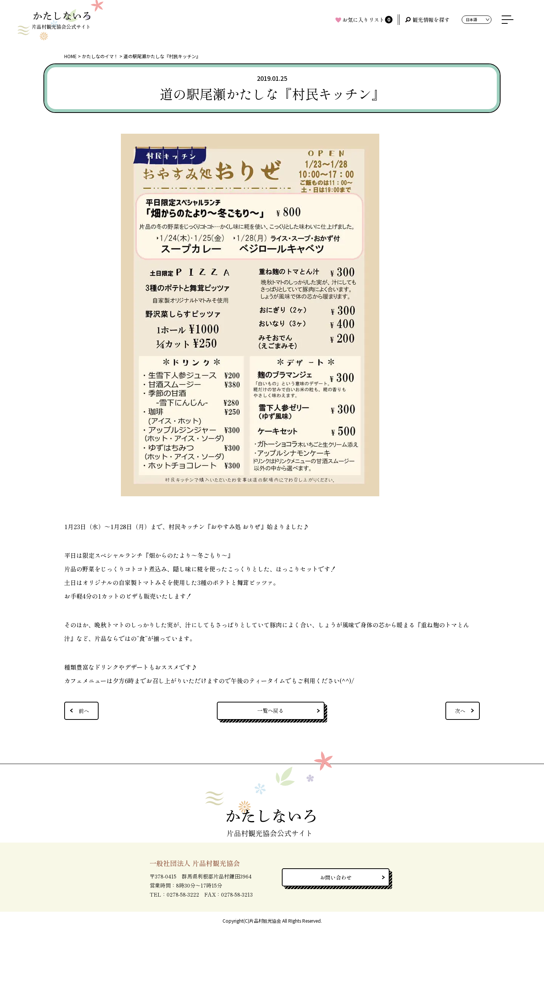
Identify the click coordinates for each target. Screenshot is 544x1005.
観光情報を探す (431, 19)
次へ (460, 711)
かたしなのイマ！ (100, 56)
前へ (84, 711)
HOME (70, 56)
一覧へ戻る (270, 710)
